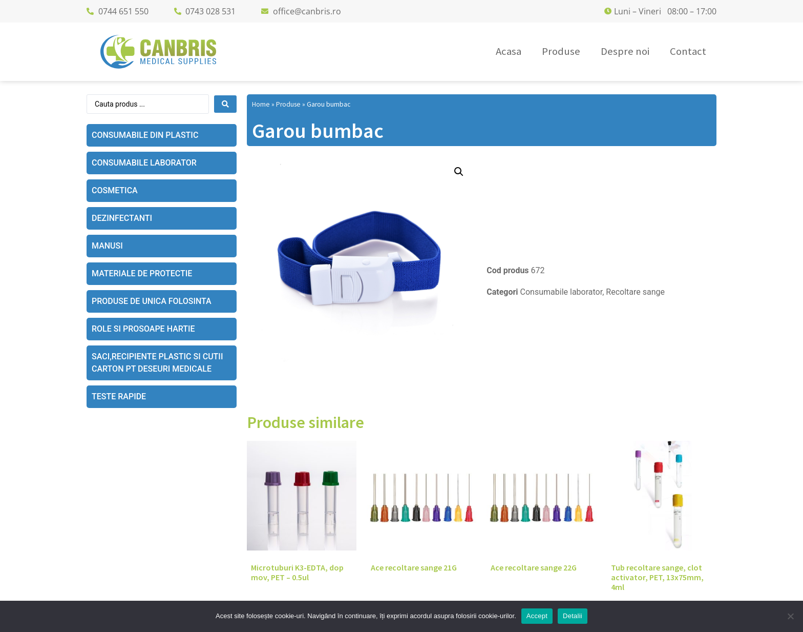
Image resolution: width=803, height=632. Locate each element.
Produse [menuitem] (561, 51)
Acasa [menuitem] (508, 51)
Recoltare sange (635, 292)
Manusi (107, 246)
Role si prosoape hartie (143, 329)
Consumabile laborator (144, 163)
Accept (536, 616)
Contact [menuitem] (688, 51)
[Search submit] (225, 104)
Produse (288, 104)
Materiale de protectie (142, 273)
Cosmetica (115, 190)
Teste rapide (119, 396)
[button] (459, 171)
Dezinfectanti (122, 218)
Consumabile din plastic (145, 135)
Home (261, 104)
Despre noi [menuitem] (625, 51)
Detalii (572, 616)
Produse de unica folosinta (152, 301)
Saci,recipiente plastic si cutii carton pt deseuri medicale (157, 363)
